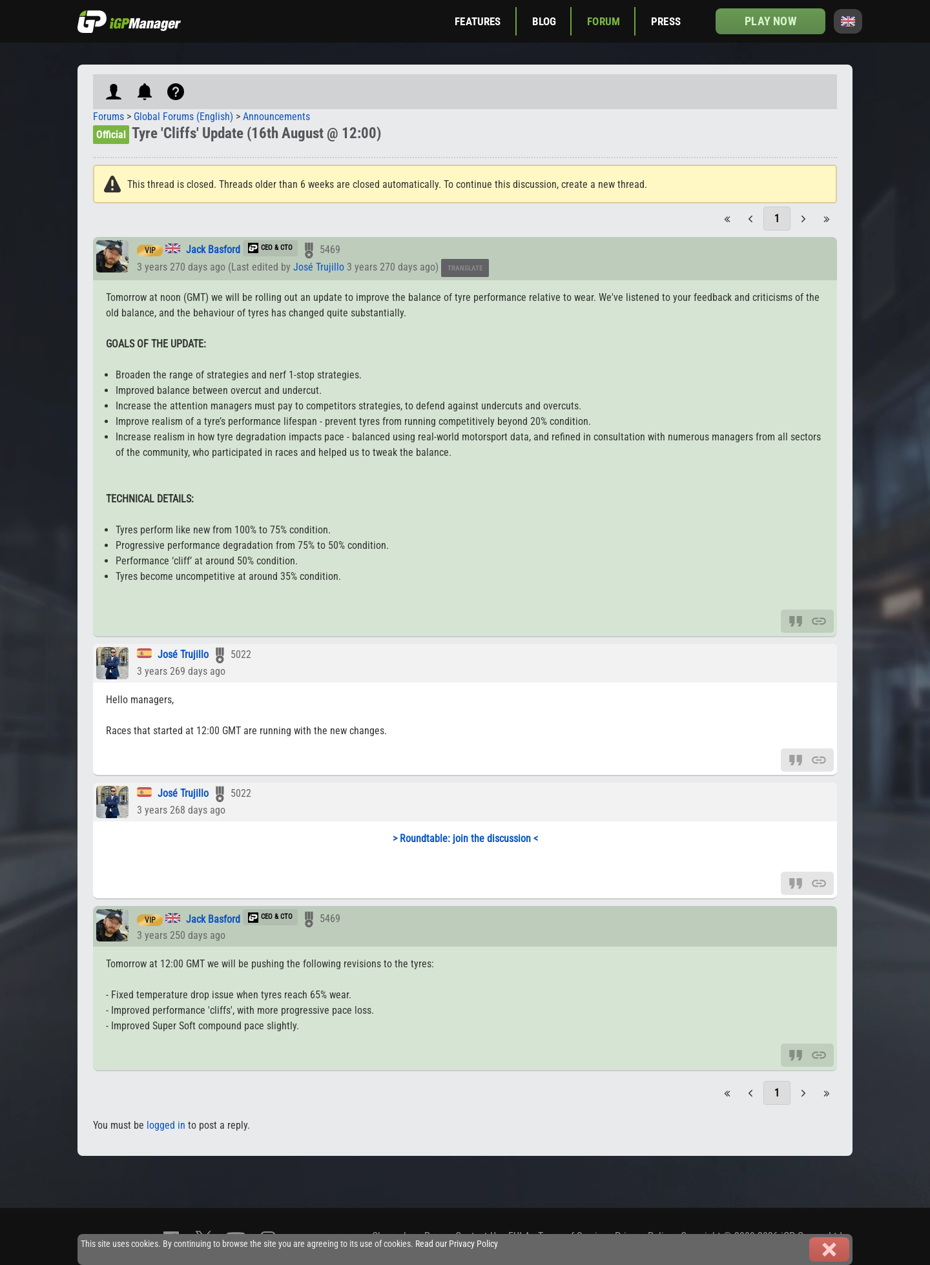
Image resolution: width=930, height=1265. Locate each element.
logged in (166, 1125)
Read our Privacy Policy (456, 1244)
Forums (108, 116)
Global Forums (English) (183, 116)
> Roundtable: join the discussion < (465, 838)
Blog (544, 21)
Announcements (276, 116)
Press (666, 21)
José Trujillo (318, 267)
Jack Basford (213, 249)
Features (478, 21)
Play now (770, 21)
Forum (603, 21)
